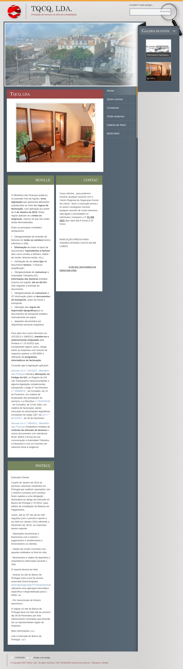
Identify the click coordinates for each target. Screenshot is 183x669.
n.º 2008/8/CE (18, 391)
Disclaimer (96, 663)
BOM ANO (113, 133)
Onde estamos (115, 116)
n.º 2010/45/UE (42, 401)
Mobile (105, 663)
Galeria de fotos (116, 124)
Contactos (113, 107)
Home (110, 90)
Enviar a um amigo (42, 658)
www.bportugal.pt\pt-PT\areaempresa (30, 585)
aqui (32, 631)
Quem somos (115, 99)
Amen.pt (86, 663)
